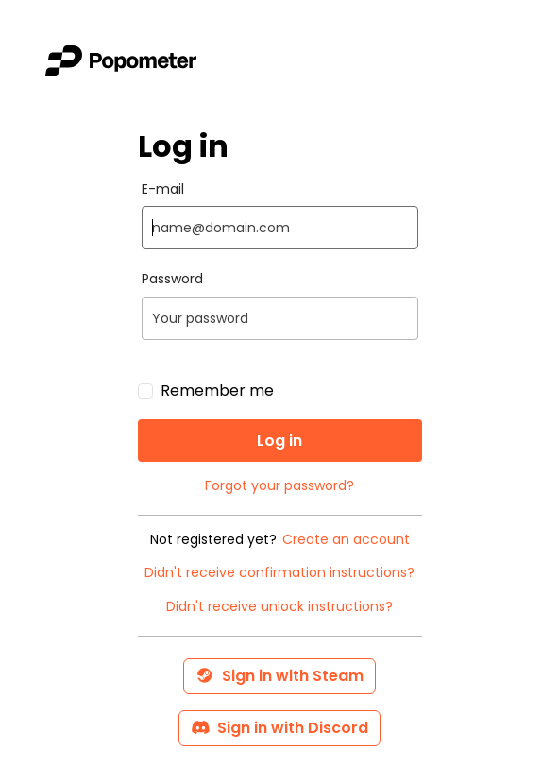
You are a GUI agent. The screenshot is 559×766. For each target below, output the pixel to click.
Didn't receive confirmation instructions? (279, 573)
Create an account (346, 540)
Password (172, 279)
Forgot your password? (279, 486)
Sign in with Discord (279, 728)
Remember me (217, 390)
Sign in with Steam (279, 676)
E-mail (163, 189)
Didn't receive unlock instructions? (279, 607)
